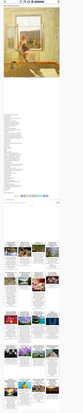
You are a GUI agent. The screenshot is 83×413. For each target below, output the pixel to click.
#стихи (54, 199)
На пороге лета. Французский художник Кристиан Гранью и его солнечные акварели (38, 275)
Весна (58, 202)
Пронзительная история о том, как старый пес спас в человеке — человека (24, 244)
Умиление (23, 202)
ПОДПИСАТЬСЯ (39, 1)
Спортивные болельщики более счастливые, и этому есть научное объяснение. (52, 396)
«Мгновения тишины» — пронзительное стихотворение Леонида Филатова (25, 274)
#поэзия (51, 199)
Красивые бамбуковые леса (38, 243)
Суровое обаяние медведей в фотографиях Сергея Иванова (11, 244)
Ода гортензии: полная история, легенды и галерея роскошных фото (25, 313)
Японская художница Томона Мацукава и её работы (52, 347)
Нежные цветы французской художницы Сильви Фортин (52, 244)
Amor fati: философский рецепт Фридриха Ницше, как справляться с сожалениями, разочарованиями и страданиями (11, 383)
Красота (11, 202)
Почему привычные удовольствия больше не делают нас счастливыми (39, 347)
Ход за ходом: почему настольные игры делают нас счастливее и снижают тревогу (39, 382)
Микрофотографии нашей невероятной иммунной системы (11, 313)
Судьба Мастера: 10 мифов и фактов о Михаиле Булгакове (11, 347)
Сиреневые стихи (24, 345)
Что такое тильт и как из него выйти (24, 380)
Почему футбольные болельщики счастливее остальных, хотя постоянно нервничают (52, 382)
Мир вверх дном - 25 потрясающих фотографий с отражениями (10, 274)
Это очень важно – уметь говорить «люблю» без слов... (52, 274)
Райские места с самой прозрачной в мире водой (38, 313)
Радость (6, 202)
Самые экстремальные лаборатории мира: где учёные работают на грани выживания (52, 314)
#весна (58, 199)
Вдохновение (17, 202)
